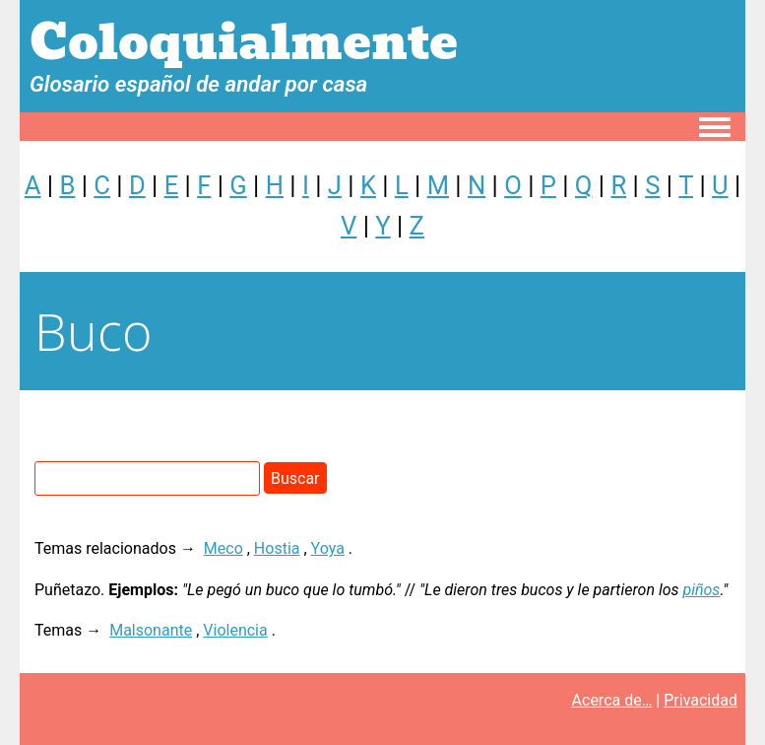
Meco (223, 548)
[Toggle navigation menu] (715, 128)
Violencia (235, 630)
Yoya (328, 548)
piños (701, 589)
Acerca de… (612, 700)
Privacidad (700, 700)
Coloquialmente (244, 43)
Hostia (277, 548)
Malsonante (150, 630)
